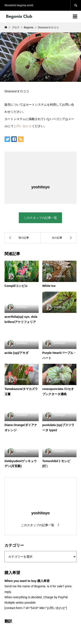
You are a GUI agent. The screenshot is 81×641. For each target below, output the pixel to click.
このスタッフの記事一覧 (40, 217)
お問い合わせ (23, 126)
